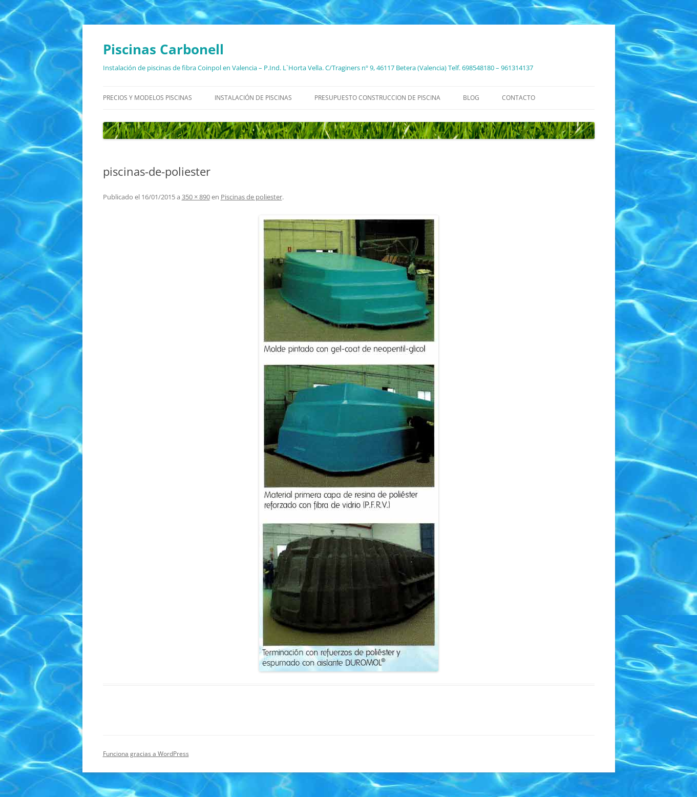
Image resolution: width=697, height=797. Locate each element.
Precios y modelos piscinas (147, 97)
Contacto (518, 97)
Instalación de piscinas (253, 97)
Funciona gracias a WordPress (146, 753)
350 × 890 (196, 196)
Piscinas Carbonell (163, 49)
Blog (471, 97)
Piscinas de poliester (251, 196)
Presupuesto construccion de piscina (377, 97)
